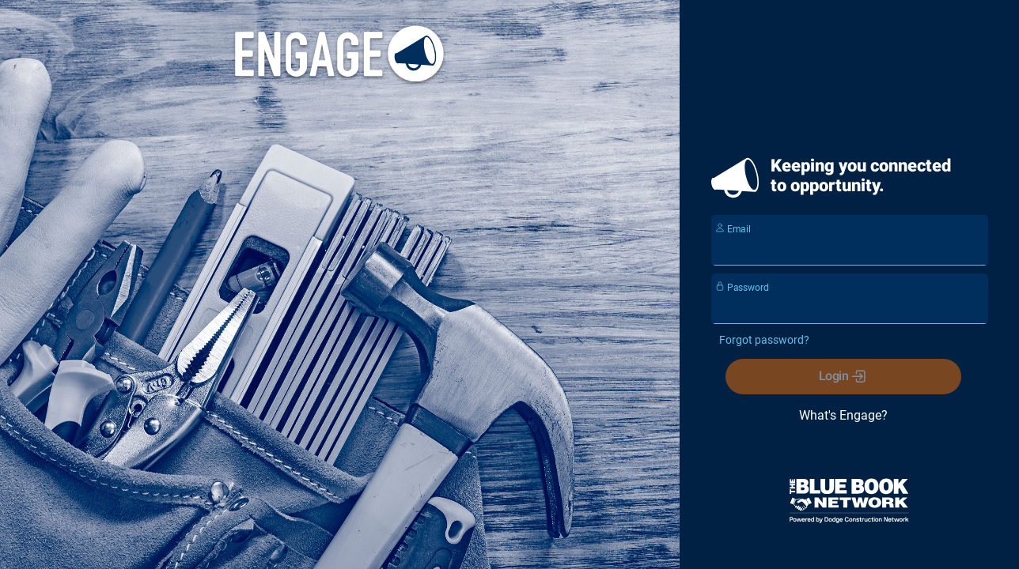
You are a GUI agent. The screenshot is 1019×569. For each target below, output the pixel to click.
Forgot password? (764, 339)
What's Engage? (842, 415)
